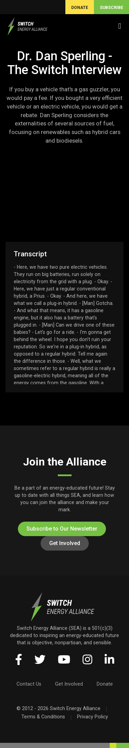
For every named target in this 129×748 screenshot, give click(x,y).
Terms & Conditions (43, 716)
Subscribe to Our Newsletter (61, 528)
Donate (105, 684)
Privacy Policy (92, 716)
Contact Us (29, 684)
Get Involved (64, 543)
